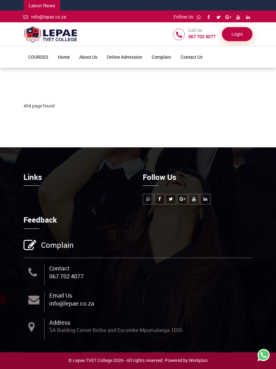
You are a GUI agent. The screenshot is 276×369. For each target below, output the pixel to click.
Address (59, 322)
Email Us (60, 295)
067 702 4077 (66, 276)
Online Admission (124, 57)
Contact (59, 268)
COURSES (38, 57)
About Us (88, 57)
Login (237, 34)
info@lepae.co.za (45, 17)
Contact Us (192, 57)
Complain (161, 57)
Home (64, 57)
